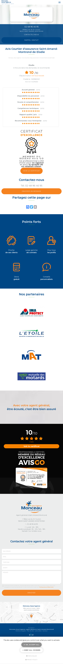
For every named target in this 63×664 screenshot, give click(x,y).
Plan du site (30, 631)
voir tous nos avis (37, 76)
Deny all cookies (31, 650)
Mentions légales (21, 631)
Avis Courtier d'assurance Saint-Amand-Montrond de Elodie (38, 57)
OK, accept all (31, 645)
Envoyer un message (31, 191)
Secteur (45, 631)
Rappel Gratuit (31, 40)
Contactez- (31, 34)
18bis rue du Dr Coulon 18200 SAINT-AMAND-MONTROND (31, 30)
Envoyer (31, 593)
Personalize (31, 656)
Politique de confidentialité (46, 587)
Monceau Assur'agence (9, 2)
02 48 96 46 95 (31, 26)
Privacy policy (31, 659)
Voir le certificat (31, 171)
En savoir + (31, 628)
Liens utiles (38, 631)
